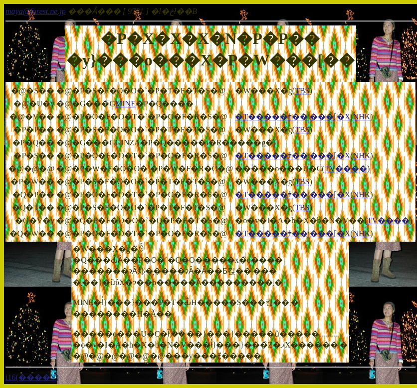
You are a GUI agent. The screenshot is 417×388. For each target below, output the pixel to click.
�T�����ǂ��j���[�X (292, 116)
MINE (125, 103)
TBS (302, 90)
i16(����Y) (32, 377)
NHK (362, 116)
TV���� (346, 168)
